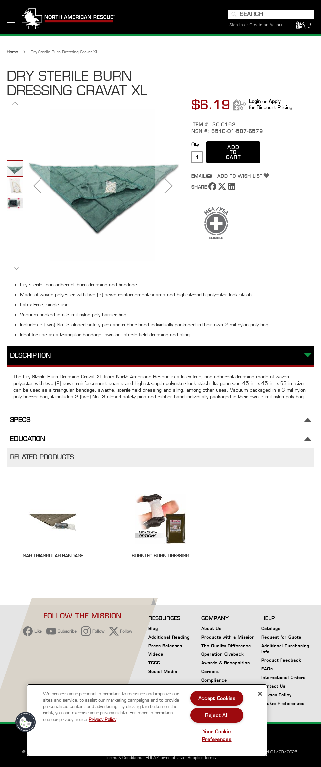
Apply (274, 101)
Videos (155, 654)
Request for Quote (281, 637)
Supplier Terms (202, 757)
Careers (210, 671)
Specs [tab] (20, 419)
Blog (153, 628)
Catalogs (270, 628)
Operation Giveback (222, 654)
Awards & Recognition (225, 662)
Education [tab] (27, 439)
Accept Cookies (217, 698)
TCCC (154, 662)
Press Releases (165, 645)
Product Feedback (281, 660)
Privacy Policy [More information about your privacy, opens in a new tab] (102, 719)
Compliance (214, 680)
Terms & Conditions (124, 757)
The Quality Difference (226, 645)
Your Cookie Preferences (217, 735)
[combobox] (271, 14)
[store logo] (68, 19)
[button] (37, 185)
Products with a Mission (228, 637)
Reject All (216, 715)
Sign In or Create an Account (257, 25)
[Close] (260, 693)
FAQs (267, 668)
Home (12, 51)
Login (255, 101)
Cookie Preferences (282, 704)
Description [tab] (30, 355)
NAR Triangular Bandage (53, 555)
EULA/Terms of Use (165, 757)
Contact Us (273, 686)
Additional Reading (169, 637)
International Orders (283, 677)
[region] (147, 720)
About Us (211, 628)
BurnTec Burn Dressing (160, 555)
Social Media (162, 671)
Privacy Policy (276, 694)
